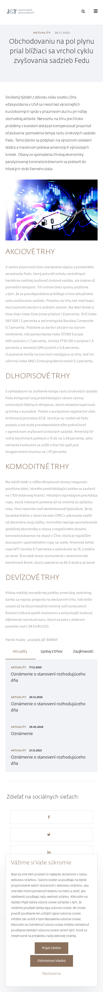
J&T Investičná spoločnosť (19, 12)
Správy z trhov (51, 651)
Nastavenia (51, 974)
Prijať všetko (51, 948)
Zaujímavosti (83, 651)
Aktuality (42, 33)
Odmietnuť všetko (51, 960)
